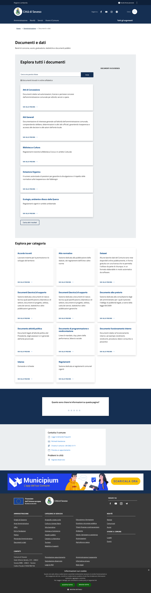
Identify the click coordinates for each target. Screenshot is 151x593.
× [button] (148, 570)
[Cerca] (134, 11)
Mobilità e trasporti (52, 546)
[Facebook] (100, 11)
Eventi (109, 541)
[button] (75, 589)
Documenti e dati (20, 542)
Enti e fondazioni (20, 531)
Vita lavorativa (50, 527)
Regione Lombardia (20, 2)
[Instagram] (111, 11)
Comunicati (111, 523)
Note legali (80, 565)
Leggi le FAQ (49, 565)
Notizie (109, 519)
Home (18, 28)
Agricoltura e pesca (83, 542)
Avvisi (109, 527)
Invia (87, 75)
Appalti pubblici (50, 535)
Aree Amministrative (21, 523)
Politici (16, 535)
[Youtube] (105, 11)
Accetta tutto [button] (67, 585)
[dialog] (75, 580)
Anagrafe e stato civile (53, 519)
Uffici (16, 527)
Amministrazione (30, 28)
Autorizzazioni (81, 538)
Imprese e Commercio (52, 531)
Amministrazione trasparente (86, 557)
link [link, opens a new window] (96, 580)
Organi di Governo (20, 519)
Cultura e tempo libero (53, 523)
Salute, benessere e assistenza (87, 534)
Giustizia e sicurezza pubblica (86, 523)
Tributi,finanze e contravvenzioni (87, 527)
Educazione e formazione (85, 519)
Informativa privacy (83, 561)
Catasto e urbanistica (52, 538)
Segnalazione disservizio (53, 561)
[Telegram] (116, 11)
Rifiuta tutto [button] (84, 585)
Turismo (48, 542)
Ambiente (79, 531)
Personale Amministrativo (23, 538)
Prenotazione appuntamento (55, 557)
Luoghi (109, 537)
